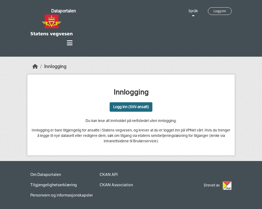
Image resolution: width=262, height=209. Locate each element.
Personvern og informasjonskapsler (61, 195)
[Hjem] (35, 66)
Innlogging (55, 66)
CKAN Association (116, 184)
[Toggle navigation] (70, 42)
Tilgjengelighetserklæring (53, 184)
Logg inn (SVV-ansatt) (131, 107)
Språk (193, 11)
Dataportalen (63, 11)
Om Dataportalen (45, 174)
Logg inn (220, 11)
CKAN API (109, 174)
